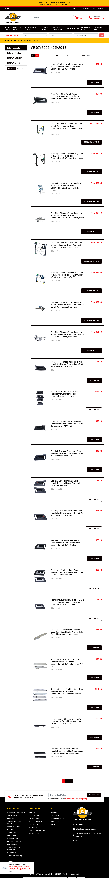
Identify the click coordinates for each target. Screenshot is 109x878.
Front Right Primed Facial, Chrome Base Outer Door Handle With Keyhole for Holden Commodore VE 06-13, (67, 632)
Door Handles (12, 844)
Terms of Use (34, 815)
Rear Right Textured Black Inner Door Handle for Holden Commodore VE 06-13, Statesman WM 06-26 (67, 513)
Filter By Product (16, 53)
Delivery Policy (34, 833)
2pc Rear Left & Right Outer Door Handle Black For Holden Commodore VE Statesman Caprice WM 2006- (67, 751)
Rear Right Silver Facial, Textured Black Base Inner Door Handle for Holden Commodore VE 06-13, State (67, 602)
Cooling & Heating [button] (44, 29)
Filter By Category (16, 58)
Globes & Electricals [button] (57, 29)
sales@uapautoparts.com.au (86, 829)
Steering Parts (12, 835)
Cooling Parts (12, 815)
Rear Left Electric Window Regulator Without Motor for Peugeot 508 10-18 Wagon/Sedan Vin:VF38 (19, 868)
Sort (83, 55)
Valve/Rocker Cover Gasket (14, 822)
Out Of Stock (94, 410)
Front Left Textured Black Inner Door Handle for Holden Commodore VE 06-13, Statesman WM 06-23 (67, 423)
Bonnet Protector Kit (14, 841)
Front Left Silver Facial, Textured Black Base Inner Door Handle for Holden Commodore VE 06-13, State (67, 66)
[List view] (37, 55)
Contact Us (65, 8)
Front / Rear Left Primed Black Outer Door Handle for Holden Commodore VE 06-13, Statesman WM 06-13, (66, 721)
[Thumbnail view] (33, 55)
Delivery (86, 8)
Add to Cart (94, 82)
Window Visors (12, 838)
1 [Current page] (63, 781)
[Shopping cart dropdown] (80, 18)
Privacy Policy (83, 799)
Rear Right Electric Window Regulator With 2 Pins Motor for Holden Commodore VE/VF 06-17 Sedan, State (67, 215)
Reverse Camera (13, 861)
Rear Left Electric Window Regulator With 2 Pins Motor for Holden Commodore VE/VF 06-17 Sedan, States (66, 186)
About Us (76, 8)
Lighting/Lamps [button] (73, 28)
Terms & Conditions (71, 799)
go (102, 35)
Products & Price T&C (37, 830)
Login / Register (98, 8)
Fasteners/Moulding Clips (14, 857)
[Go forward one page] (71, 781)
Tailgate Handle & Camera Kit (13, 848)
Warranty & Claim (35, 821)
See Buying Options (91, 142)
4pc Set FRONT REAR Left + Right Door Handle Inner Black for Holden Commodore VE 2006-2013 (67, 394)
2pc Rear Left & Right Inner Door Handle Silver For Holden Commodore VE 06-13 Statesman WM (67, 572)
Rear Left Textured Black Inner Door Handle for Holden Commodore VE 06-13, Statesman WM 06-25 (67, 453)
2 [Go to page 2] (67, 781)
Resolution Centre (57, 818)
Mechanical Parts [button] (85, 29)
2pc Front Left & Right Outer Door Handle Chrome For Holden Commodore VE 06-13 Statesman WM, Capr (67, 662)
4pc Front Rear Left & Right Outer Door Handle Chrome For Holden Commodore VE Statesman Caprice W (67, 691)
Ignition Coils (11, 832)
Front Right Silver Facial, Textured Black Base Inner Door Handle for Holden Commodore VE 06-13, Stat (65, 96)
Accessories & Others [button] (30, 29)
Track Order (55, 815)
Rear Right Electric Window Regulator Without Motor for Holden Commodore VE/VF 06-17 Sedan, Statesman (67, 334)
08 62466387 (99, 18)
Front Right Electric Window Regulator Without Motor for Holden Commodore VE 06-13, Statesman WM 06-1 (67, 274)
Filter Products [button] (13, 48)
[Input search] (51, 17)
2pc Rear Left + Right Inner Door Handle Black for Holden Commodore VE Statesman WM (67, 483)
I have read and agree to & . (67, 799)
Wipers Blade (11, 853)
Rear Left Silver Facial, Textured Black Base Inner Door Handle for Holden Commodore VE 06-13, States (67, 542)
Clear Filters (20, 68)
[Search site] (72, 17)
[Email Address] (67, 795)
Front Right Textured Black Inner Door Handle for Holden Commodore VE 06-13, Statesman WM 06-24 (67, 364)
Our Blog (54, 824)
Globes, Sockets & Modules (13, 828)
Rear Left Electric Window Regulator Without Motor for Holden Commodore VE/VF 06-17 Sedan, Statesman (67, 304)
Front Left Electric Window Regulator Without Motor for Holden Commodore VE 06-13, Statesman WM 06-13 (67, 245)
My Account (55, 812)
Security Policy (34, 827)
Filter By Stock (16, 63)
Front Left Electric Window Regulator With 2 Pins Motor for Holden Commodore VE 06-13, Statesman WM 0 (67, 127)
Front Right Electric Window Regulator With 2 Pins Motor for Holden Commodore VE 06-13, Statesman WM (67, 155)
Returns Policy (34, 824)
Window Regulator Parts (16, 812)
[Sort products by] (95, 55)
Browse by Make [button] (98, 29)
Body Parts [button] (7, 29)
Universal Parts (17, 29)
